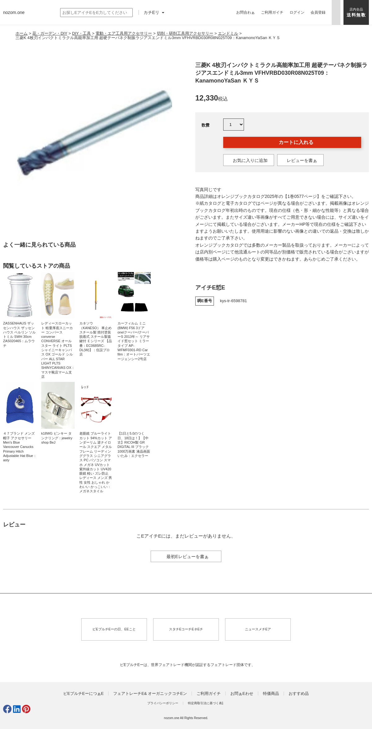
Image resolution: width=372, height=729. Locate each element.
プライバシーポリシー (162, 703)
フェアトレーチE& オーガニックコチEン (150, 693)
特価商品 (271, 693)
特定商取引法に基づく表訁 (206, 703)
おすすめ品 (299, 693)
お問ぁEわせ (241, 693)
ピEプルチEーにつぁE (83, 693)
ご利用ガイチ (272, 12)
